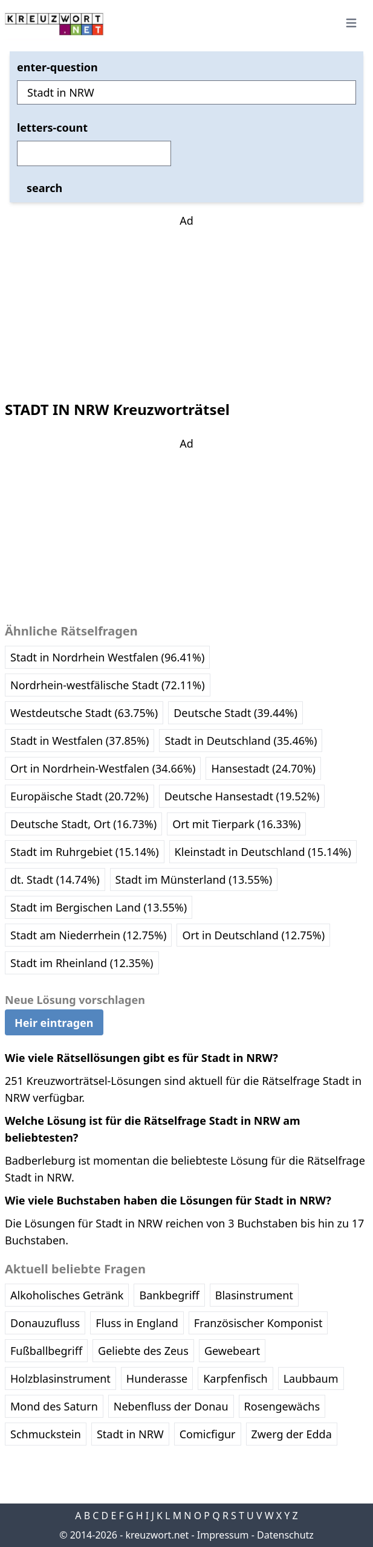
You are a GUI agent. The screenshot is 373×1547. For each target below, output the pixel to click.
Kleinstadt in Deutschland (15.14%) (263, 851)
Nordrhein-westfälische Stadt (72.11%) (107, 685)
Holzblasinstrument (60, 1378)
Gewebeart (232, 1350)
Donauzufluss (45, 1323)
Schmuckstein (45, 1434)
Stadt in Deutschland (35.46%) (240, 740)
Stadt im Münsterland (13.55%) (194, 879)
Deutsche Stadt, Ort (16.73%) (83, 824)
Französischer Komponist (258, 1323)
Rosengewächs (282, 1406)
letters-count (52, 127)
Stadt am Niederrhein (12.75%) (88, 935)
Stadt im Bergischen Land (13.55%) (98, 907)
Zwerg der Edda (291, 1434)
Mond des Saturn (54, 1406)
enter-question (57, 67)
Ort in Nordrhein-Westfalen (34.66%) (102, 768)
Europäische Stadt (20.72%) (79, 796)
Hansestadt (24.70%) (263, 768)
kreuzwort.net (157, 1535)
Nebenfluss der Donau (171, 1406)
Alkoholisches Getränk (66, 1295)
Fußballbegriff (46, 1350)
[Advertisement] (186, 304)
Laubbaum (311, 1378)
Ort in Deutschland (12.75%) (253, 935)
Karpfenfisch (235, 1378)
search (44, 188)
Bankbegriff (169, 1295)
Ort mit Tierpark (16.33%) (236, 824)
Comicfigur (208, 1434)
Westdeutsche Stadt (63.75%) (84, 713)
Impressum (223, 1535)
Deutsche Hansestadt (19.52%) (242, 796)
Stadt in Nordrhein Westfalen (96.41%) (107, 657)
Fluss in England (137, 1323)
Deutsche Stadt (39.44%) (235, 713)
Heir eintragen (54, 1022)
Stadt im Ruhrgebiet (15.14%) (84, 851)
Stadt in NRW (130, 1434)
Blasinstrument (254, 1295)
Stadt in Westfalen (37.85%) (79, 740)
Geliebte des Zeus (143, 1350)
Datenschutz (285, 1535)
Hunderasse (156, 1378)
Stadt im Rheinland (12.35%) (82, 963)
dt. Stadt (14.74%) (55, 879)
